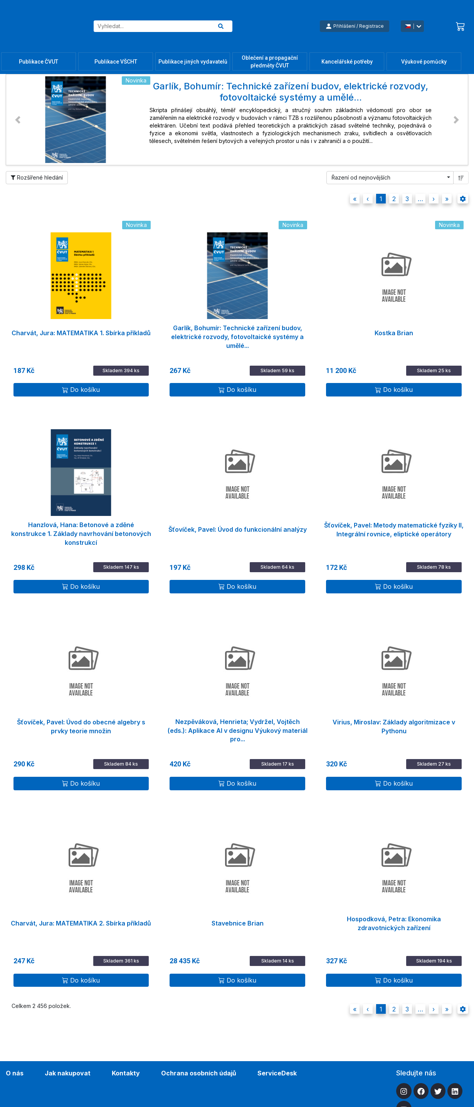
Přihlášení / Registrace (354, 26)
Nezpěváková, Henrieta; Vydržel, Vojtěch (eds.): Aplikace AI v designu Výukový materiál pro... (238, 727)
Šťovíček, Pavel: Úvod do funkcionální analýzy (237, 529)
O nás (15, 1073)
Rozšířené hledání (37, 177)
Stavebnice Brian (238, 923)
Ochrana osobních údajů (198, 1073)
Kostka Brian (394, 333)
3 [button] (407, 199)
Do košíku (81, 389)
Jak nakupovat (68, 1073)
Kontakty (126, 1073)
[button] (17, 119)
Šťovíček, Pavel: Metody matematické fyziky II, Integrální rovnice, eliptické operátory (394, 529)
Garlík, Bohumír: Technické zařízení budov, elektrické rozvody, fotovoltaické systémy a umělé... (237, 333)
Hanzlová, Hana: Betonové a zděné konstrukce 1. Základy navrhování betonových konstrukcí (81, 530)
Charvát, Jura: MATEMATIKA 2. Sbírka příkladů (81, 923)
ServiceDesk (277, 1073)
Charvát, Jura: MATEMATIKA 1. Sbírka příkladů (81, 333)
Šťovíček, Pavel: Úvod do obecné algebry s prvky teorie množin (81, 726)
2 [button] (394, 199)
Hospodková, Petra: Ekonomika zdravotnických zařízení (394, 923)
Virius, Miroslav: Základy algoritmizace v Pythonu (394, 726)
